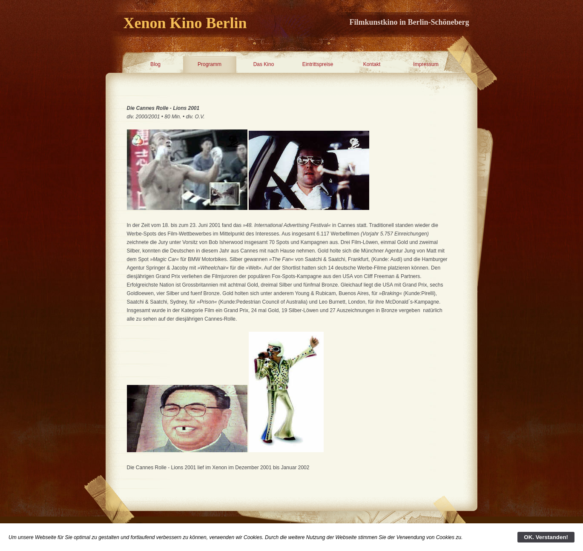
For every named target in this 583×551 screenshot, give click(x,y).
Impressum (425, 64)
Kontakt (372, 64)
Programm (209, 64)
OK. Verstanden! (546, 537)
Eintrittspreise (317, 64)
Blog (155, 64)
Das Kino (263, 64)
